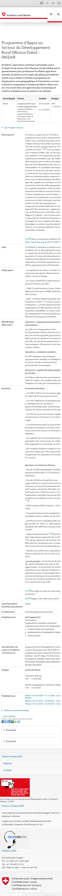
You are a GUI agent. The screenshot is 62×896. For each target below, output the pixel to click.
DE (41, 3)
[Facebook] (3, 714)
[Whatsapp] (15, 714)
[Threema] (12, 714)
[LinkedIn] (9, 714)
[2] (27, 591)
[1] (27, 232)
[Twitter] (6, 714)
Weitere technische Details (16, 703)
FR (53, 3)
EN (59, 3)
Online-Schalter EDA (12, 749)
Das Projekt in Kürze (13, 120)
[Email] (18, 714)
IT (47, 3)
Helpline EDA (9, 843)
